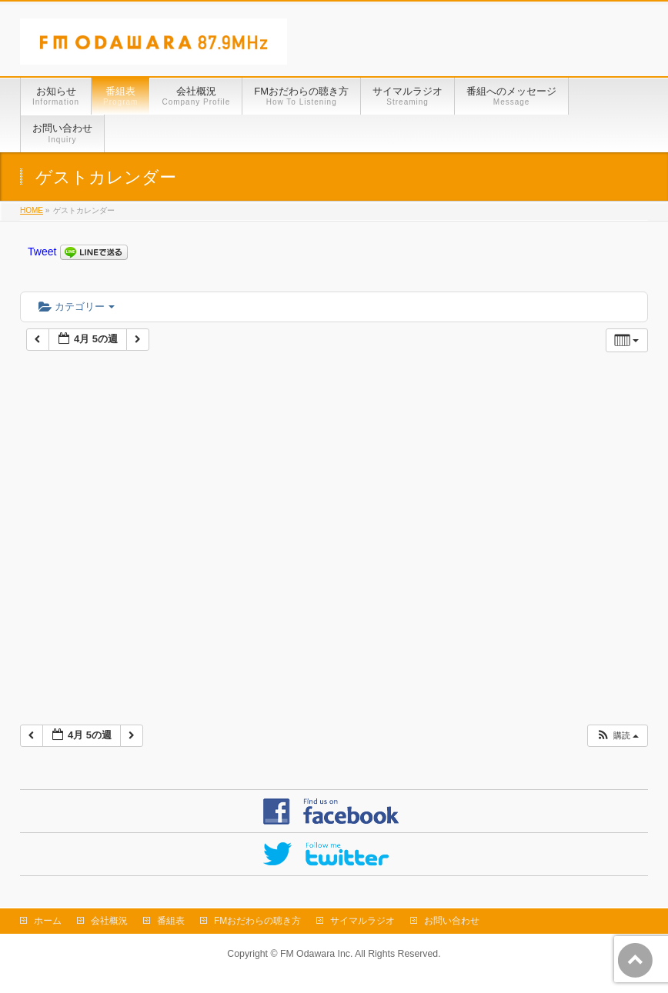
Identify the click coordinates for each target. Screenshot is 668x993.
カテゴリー (76, 306)
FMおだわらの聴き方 (257, 920)
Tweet (42, 251)
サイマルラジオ (362, 920)
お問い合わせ (451, 920)
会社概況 (109, 920)
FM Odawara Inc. (316, 953)
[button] (617, 735)
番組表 (171, 920)
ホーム (48, 920)
